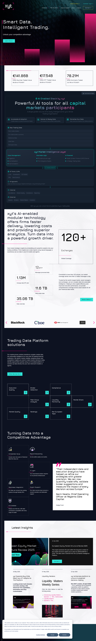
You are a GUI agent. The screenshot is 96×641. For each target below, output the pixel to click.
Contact (87, 7)
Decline (64, 634)
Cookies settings (40, 634)
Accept (52, 634)
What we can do (14, 374)
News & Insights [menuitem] (65, 7)
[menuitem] (74, 4)
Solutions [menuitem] (44, 7)
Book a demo (86, 299)
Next (94, 322)
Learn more (8, 40)
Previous (6, 322)
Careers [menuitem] (79, 7)
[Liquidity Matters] (52, 593)
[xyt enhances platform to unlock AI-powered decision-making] (81, 589)
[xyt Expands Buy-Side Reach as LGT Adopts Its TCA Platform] (23, 589)
